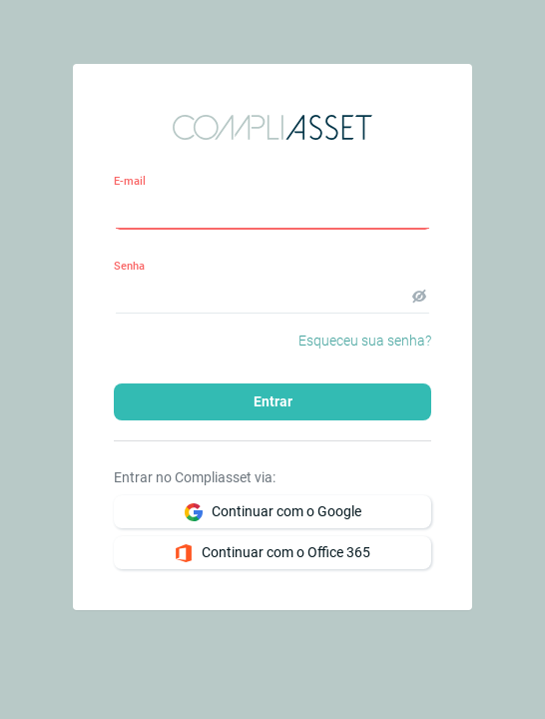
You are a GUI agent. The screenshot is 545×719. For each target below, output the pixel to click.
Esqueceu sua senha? (364, 341)
